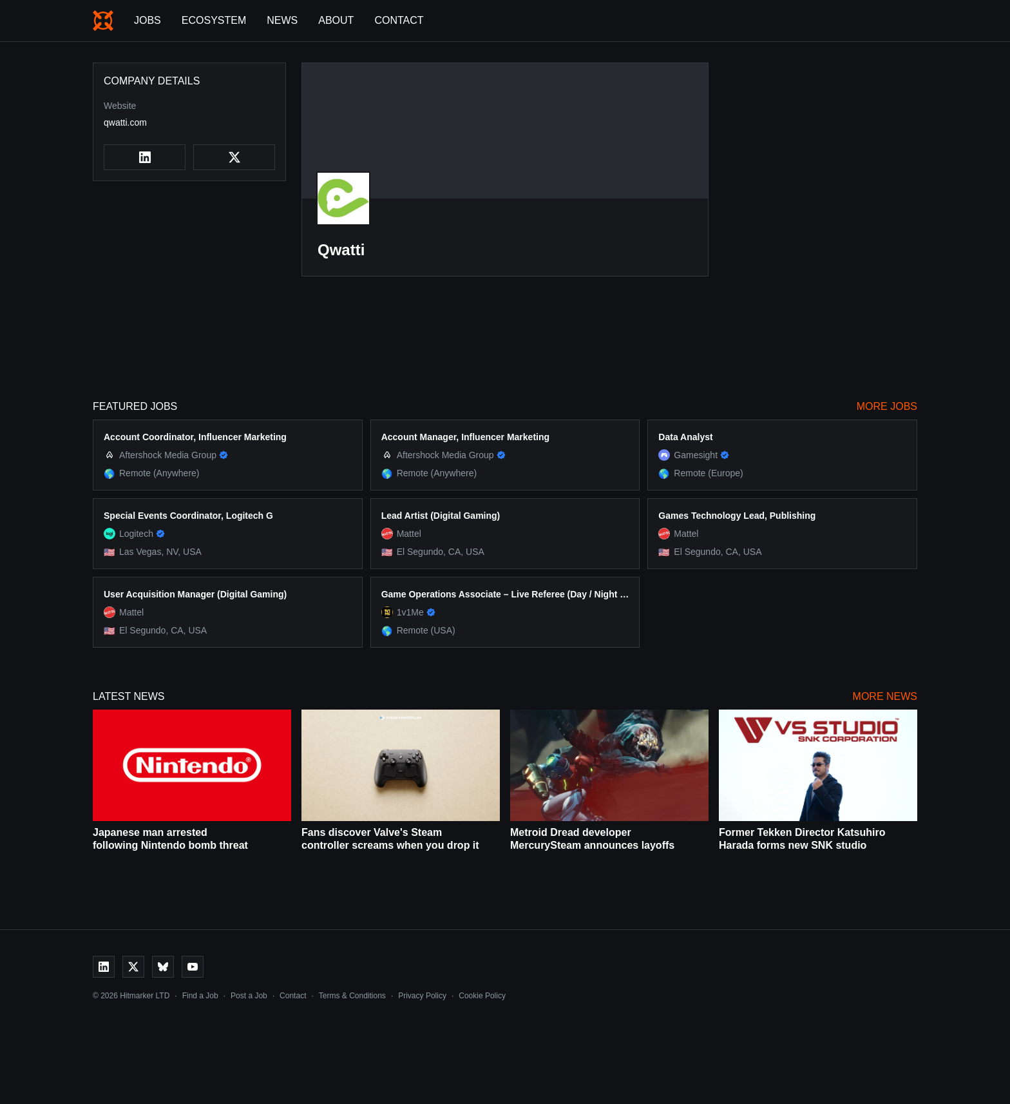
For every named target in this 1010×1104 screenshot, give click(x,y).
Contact (398, 20)
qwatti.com (125, 122)
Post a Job (249, 995)
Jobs (147, 20)
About (336, 20)
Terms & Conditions (352, 995)
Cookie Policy (482, 995)
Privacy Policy (422, 995)
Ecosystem (214, 20)
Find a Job (200, 995)
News (282, 20)
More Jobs (887, 406)
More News (885, 696)
